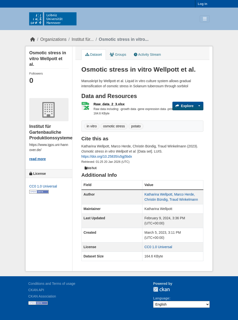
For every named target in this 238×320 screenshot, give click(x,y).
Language (161, 298)
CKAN (161, 289)
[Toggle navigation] (205, 18)
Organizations (53, 39)
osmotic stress (114, 126)
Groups (118, 54)
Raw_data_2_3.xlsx (109, 104)
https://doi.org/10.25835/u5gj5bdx (106, 156)
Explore (184, 106)
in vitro (92, 126)
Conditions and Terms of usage (51, 284)
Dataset (93, 54)
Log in (202, 4)
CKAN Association (42, 296)
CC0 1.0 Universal (43, 186)
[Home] (32, 39)
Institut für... (83, 39)
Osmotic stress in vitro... (124, 39)
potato (136, 126)
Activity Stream (147, 54)
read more (37, 159)
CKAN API (36, 290)
